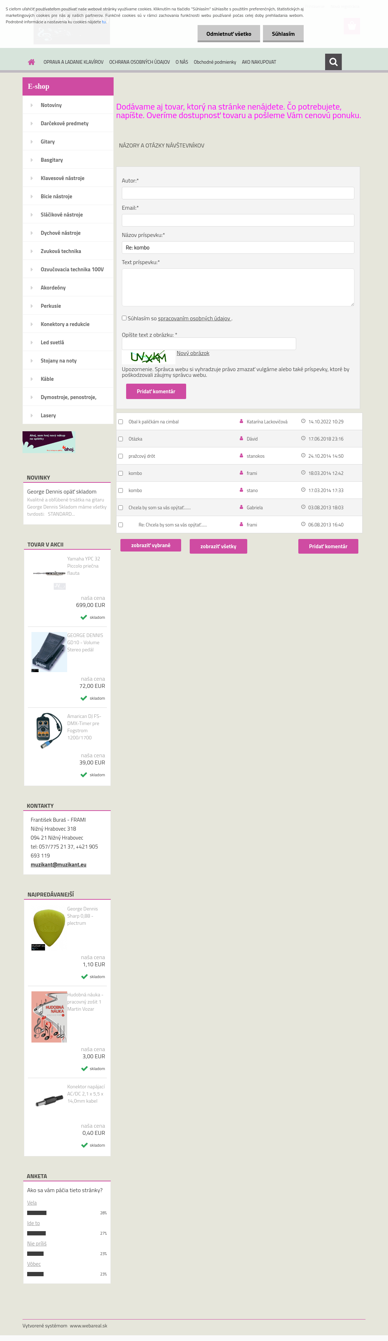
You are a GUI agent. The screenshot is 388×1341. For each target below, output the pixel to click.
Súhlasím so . (180, 318)
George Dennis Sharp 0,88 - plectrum (82, 916)
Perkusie (51, 306)
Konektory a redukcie (65, 324)
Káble (47, 379)
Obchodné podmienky (215, 61)
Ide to (33, 1223)
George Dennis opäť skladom (61, 491)
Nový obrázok (193, 353)
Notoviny (51, 105)
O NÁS (182, 61)
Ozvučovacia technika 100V (72, 269)
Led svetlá (52, 342)
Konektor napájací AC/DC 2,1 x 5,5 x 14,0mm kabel (86, 1093)
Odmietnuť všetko (228, 33)
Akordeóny (53, 287)
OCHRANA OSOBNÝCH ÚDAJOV (139, 61)
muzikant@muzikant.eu (58, 864)
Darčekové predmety (65, 123)
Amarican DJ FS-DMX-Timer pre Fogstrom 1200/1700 (84, 727)
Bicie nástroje (56, 196)
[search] (333, 62)
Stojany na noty (59, 360)
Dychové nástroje (61, 233)
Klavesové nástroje (62, 178)
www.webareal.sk (89, 1325)
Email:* (130, 207)
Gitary (48, 141)
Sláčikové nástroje (62, 214)
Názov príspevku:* (143, 234)
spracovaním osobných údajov (194, 318)
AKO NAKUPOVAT (259, 61)
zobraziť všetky (218, 546)
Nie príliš (37, 1243)
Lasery (48, 415)
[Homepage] (30, 62)
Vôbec (34, 1264)
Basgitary (52, 160)
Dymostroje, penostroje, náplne (68, 399)
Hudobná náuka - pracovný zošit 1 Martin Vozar (85, 1001)
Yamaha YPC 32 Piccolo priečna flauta (83, 566)
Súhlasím (283, 33)
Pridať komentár (328, 546)
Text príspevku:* (141, 262)
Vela (32, 1203)
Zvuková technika (61, 251)
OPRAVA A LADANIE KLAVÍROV (74, 61)
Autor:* (130, 180)
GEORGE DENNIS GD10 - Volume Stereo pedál (85, 642)
